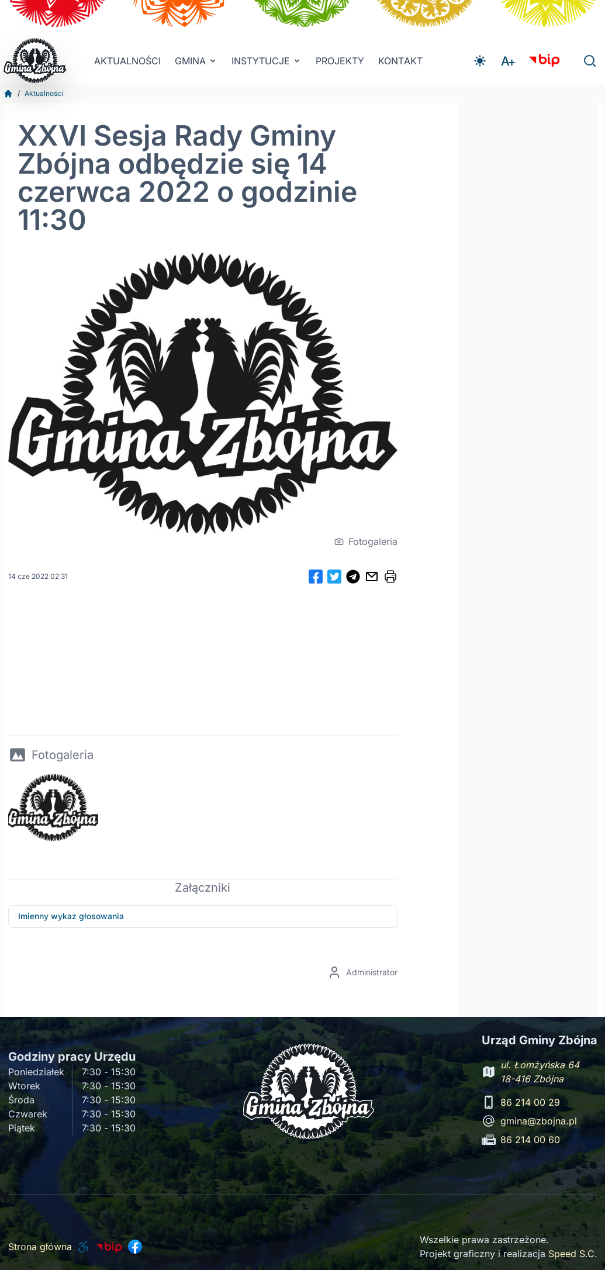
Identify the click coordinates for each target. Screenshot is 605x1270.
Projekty (340, 61)
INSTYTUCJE (266, 61)
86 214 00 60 (530, 1139)
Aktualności (127, 61)
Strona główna (40, 1246)
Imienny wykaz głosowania (71, 916)
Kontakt (400, 61)
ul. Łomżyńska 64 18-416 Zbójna (539, 1072)
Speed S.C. (572, 1253)
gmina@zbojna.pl (538, 1121)
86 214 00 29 (530, 1102)
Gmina (196, 61)
